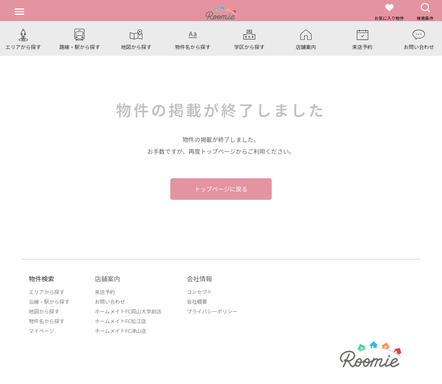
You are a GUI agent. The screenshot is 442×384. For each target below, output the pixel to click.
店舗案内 (107, 278)
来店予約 (105, 291)
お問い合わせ (110, 301)
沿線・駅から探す (49, 301)
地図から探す (44, 311)
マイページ (41, 330)
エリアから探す (46, 291)
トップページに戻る (221, 189)
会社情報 (199, 278)
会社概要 (197, 301)
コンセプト (199, 291)
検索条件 (425, 11)
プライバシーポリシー (212, 311)
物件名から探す (46, 320)
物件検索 (41, 278)
